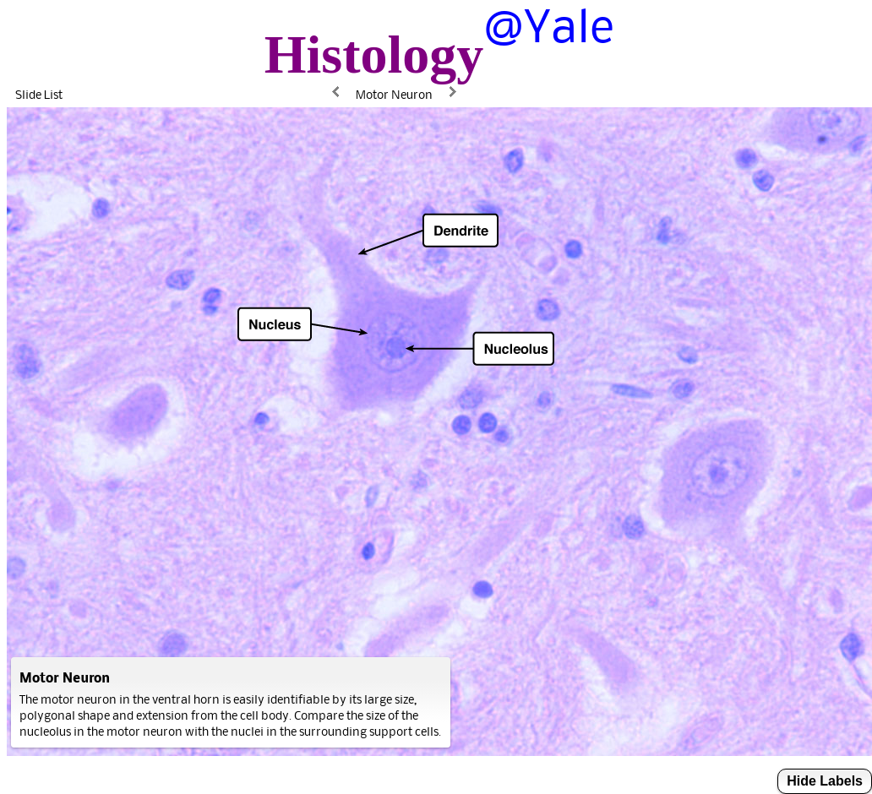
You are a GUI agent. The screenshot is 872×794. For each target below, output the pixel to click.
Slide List (39, 94)
